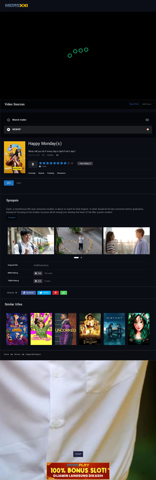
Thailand (11, 217)
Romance (61, 173)
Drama (41, 173)
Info (9, 183)
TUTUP (78, 454)
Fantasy (50, 173)
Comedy (31, 173)
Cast (19, 183)
